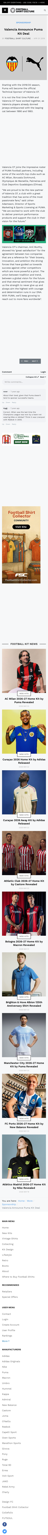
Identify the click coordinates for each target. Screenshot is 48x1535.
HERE (42, 2)
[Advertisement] (24, 139)
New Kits (24, 693)
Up (3, 402)
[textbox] (24, 382)
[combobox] (45, 10)
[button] (5, 10)
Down (8, 402)
